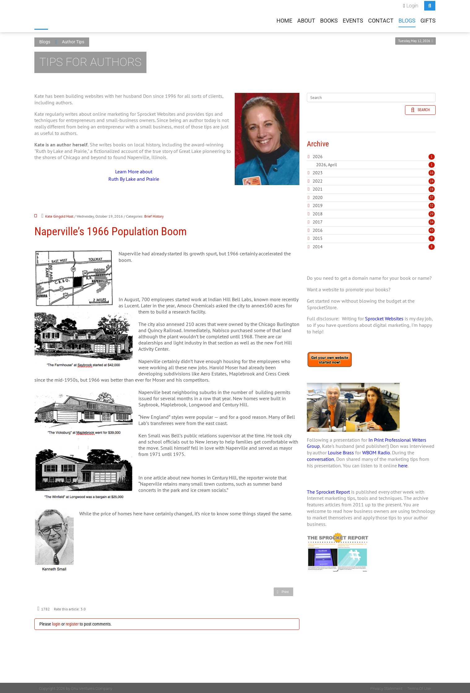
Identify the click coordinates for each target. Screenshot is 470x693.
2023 (318, 171)
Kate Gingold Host (59, 215)
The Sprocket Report (328, 490)
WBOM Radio (376, 451)
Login (412, 5)
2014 (318, 245)
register (72, 622)
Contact (381, 20)
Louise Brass (341, 451)
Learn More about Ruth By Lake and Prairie (133, 174)
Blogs (407, 20)
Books (329, 20)
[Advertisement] (371, 638)
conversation (320, 458)
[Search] (371, 96)
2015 (318, 237)
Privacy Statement (386, 687)
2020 (318, 196)
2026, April (375, 163)
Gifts (428, 20)
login (56, 622)
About (306, 20)
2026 (318, 155)
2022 (318, 180)
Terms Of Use (419, 687)
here (402, 464)
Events (353, 20)
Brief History (154, 215)
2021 (318, 188)
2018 (318, 212)
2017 (318, 220)
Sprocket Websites (384, 317)
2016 (318, 229)
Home (284, 20)
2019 (318, 204)
